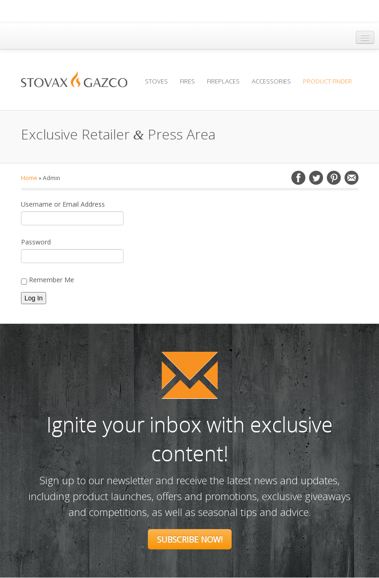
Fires (187, 81)
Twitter (316, 178)
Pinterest (334, 178)
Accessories (271, 81)
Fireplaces (223, 81)
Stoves (156, 81)
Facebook (298, 178)
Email (351, 178)
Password (36, 241)
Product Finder (327, 81)
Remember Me (47, 280)
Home (29, 178)
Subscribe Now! (189, 539)
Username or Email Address (63, 204)
